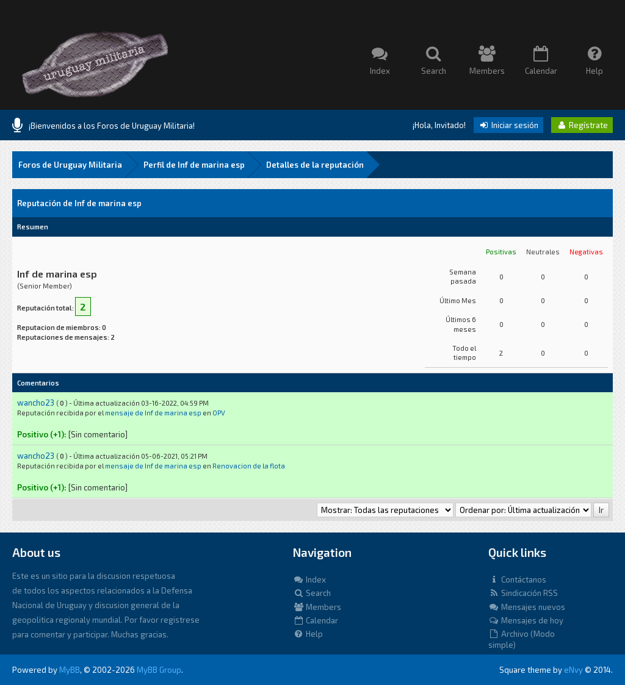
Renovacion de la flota (248, 466)
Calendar (315, 620)
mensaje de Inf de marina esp (153, 413)
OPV (218, 413)
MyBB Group (159, 670)
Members (317, 607)
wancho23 (35, 402)
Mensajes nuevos (526, 607)
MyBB (69, 670)
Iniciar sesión (508, 125)
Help (308, 634)
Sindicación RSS (523, 593)
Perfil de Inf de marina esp (194, 165)
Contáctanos (517, 579)
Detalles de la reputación (315, 165)
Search (312, 593)
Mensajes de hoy (525, 620)
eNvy (573, 670)
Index (309, 579)
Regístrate (582, 125)
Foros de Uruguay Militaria (70, 165)
